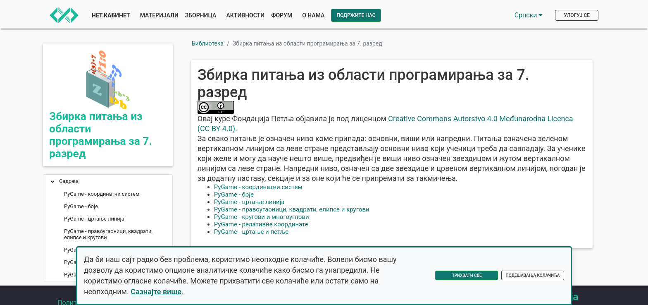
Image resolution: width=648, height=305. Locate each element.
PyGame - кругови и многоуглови (261, 217)
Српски (529, 15)
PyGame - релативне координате (261, 224)
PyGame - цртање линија (249, 202)
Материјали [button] (159, 15)
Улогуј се (577, 15)
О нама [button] (313, 15)
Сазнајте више (156, 291)
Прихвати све (466, 275)
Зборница (201, 15)
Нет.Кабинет (111, 15)
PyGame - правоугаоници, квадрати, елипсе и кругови (291, 209)
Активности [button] (245, 15)
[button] (52, 182)
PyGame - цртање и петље (251, 231)
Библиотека (208, 43)
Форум (281, 15)
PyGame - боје (234, 194)
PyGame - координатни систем (258, 187)
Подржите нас (355, 15)
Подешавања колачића (533, 275)
